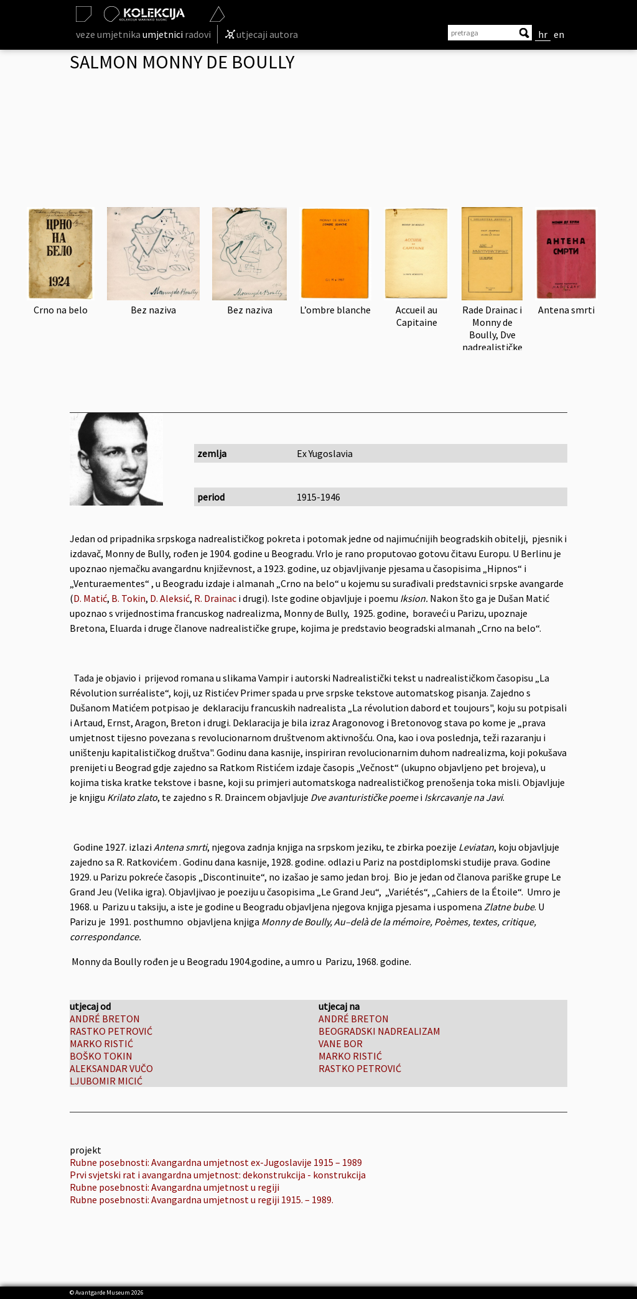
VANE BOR (340, 1043)
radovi (198, 34)
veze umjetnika (108, 34)
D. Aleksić (169, 598)
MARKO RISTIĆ (101, 1043)
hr (542, 34)
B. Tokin (128, 598)
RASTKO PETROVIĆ (111, 1031)
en (559, 34)
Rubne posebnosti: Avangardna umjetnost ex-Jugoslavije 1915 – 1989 (216, 1162)
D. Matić (90, 598)
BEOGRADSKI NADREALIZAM (379, 1031)
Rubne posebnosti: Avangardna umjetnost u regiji (174, 1187)
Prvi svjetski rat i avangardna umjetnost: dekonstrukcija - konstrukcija (218, 1174)
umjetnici (162, 34)
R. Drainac (215, 598)
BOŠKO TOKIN (101, 1056)
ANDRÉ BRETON (105, 1018)
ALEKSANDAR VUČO (111, 1068)
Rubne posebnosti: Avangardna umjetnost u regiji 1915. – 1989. (201, 1199)
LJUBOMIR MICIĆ (106, 1081)
